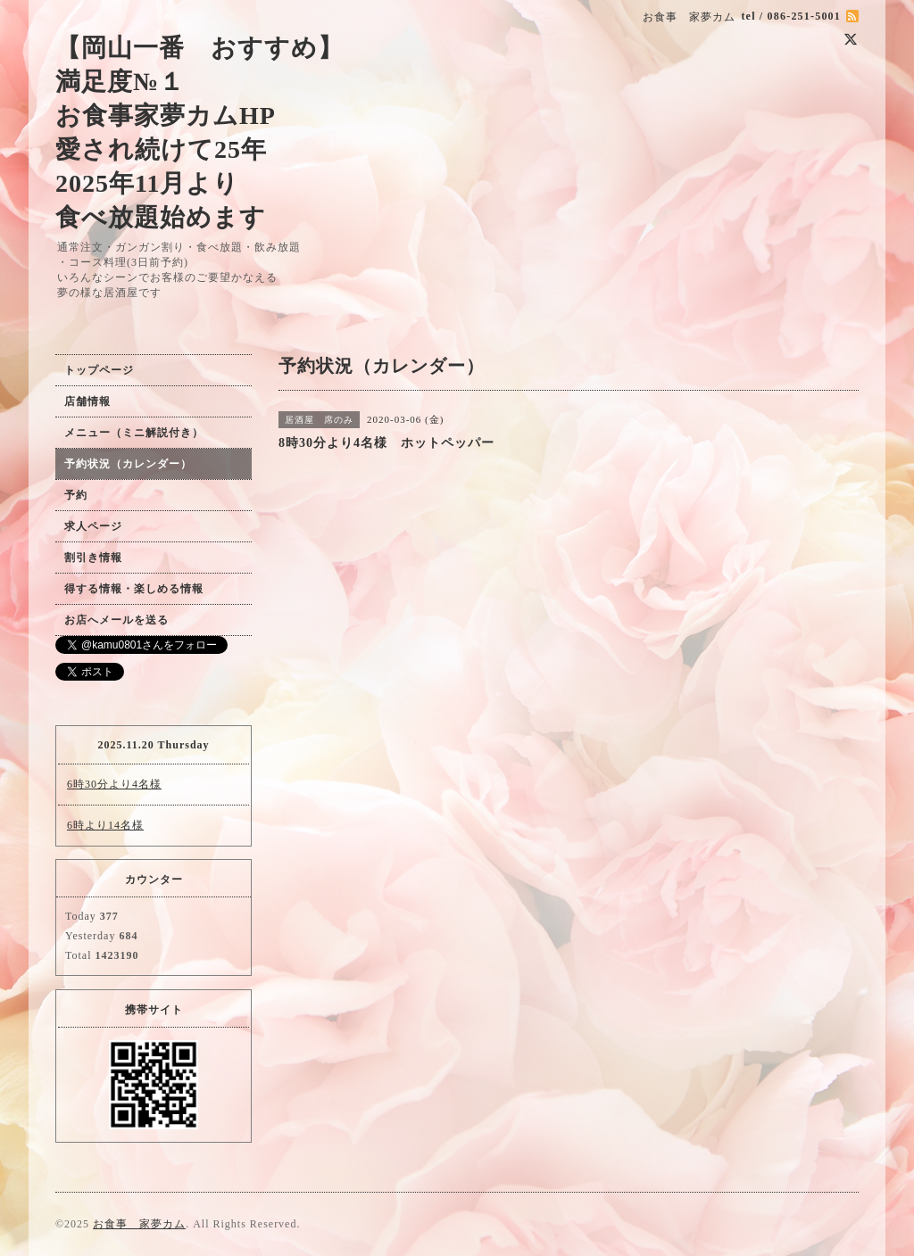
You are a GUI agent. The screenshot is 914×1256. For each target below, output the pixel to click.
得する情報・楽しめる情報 (134, 589)
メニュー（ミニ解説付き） (134, 432)
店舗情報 (87, 401)
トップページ (99, 370)
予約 (75, 495)
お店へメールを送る (116, 620)
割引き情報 (93, 557)
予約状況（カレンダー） (128, 464)
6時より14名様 (105, 825)
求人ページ (93, 526)
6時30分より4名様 (114, 784)
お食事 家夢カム (139, 1224)
